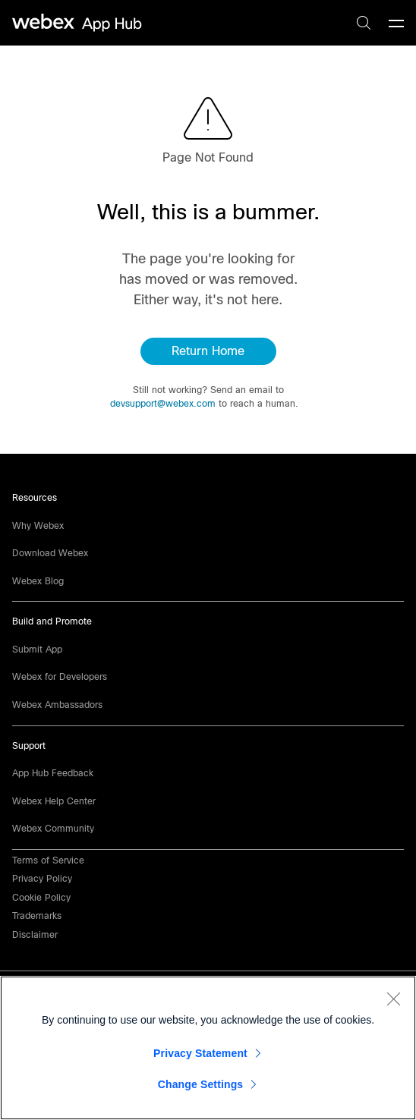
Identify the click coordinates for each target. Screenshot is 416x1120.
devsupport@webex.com (163, 403)
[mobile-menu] (396, 24)
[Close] (393, 998)
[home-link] (79, 23)
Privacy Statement (200, 1053)
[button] (35, 935)
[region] (208, 1048)
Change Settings (201, 1084)
